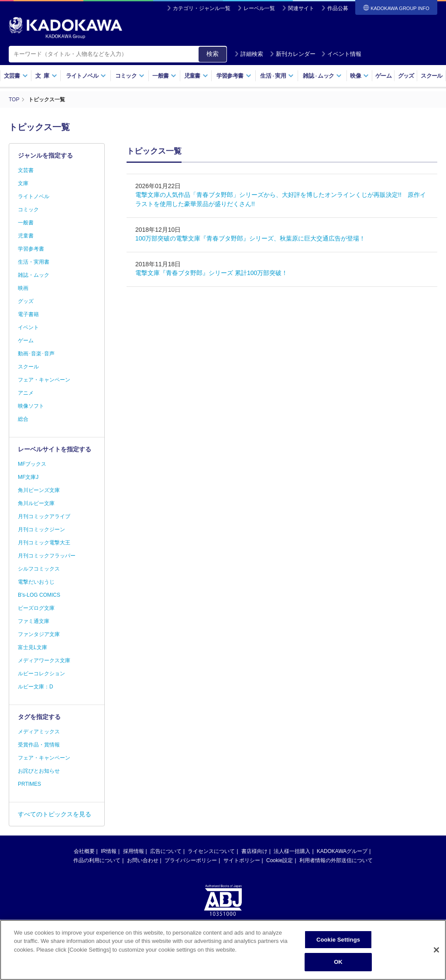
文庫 (23, 183)
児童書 (196, 75)
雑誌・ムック (33, 275)
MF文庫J (28, 477)
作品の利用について (96, 860)
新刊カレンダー (293, 54)
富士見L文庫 (32, 647)
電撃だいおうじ (36, 582)
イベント (28, 327)
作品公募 (337, 8)
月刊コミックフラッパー (46, 556)
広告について (166, 851)
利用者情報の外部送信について (336, 860)
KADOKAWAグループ (342, 851)
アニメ (26, 393)
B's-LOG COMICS (39, 595)
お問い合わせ (142, 860)
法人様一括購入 (292, 851)
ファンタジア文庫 (39, 634)
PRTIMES (29, 784)
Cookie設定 (279, 860)
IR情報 (109, 851)
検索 (212, 53)
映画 (23, 288)
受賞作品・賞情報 (39, 745)
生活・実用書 (33, 262)
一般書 (164, 75)
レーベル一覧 (259, 8)
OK (338, 965)
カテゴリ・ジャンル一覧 (201, 8)
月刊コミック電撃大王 (44, 543)
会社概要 (84, 851)
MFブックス (32, 464)
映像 (359, 75)
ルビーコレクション (41, 674)
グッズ (406, 75)
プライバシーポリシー (191, 860)
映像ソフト (31, 406)
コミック (129, 75)
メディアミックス (39, 732)
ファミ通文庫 (33, 621)
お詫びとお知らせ (39, 771)
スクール (431, 75)
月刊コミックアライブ (44, 516)
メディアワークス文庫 (44, 660)
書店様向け (254, 851)
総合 (23, 419)
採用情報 (133, 851)
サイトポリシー (241, 860)
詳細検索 (248, 54)
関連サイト (301, 8)
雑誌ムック (322, 75)
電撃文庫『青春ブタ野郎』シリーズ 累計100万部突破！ (211, 272)
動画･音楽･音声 (36, 354)
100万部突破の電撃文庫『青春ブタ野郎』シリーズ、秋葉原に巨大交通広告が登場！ (250, 238)
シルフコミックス (39, 569)
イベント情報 (341, 54)
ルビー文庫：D (35, 687)
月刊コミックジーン (41, 529)
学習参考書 (233, 75)
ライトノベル (86, 75)
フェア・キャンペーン (44, 380)
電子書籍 (28, 314)
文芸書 (16, 75)
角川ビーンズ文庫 (39, 490)
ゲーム (383, 75)
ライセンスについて (211, 851)
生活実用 (277, 75)
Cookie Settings (338, 942)
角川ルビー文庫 (36, 503)
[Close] (436, 952)
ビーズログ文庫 (36, 608)
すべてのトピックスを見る (54, 814)
